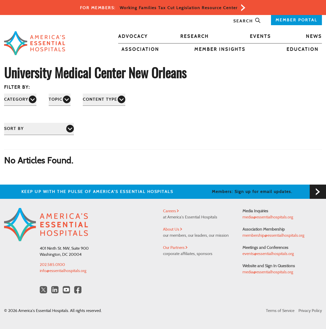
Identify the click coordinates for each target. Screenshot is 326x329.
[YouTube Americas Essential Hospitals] (66, 289)
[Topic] (60, 100)
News (314, 36)
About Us (172, 229)
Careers (171, 211)
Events (260, 36)
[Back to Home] (34, 43)
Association (140, 49)
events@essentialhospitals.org (268, 254)
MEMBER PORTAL (296, 20)
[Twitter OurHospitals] (43, 289)
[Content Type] (104, 100)
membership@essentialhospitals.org (273, 235)
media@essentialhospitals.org (267, 217)
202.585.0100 (52, 265)
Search (247, 21)
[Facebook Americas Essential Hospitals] (78, 289)
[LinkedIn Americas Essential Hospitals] (55, 289)
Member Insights (220, 49)
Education (303, 49)
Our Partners (175, 248)
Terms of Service (280, 311)
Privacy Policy (310, 311)
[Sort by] (39, 129)
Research (194, 36)
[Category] (20, 100)
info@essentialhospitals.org (63, 271)
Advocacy (133, 36)
